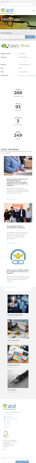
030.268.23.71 (9, 416)
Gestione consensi (22, 461)
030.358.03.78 (9, 414)
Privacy (5, 458)
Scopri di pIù (12, 199)
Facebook (8, 421)
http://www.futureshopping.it (27, 75)
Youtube (8, 427)
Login (7, 1)
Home (2, 22)
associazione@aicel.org (12, 418)
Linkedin (8, 423)
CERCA (30, 37)
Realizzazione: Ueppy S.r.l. (29, 459)
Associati (3, 1)
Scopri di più (13, 317)
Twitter (8, 425)
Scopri (5, 449)
